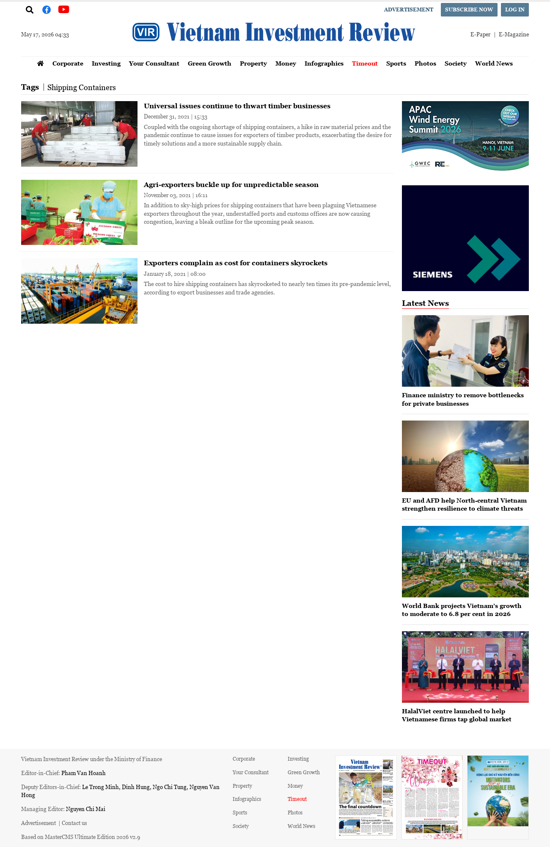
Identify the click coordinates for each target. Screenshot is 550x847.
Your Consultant (154, 63)
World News (494, 63)
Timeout (365, 63)
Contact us (74, 823)
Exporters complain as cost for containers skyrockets (235, 263)
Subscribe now (469, 9)
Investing (106, 63)
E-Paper (480, 34)
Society (456, 63)
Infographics (324, 63)
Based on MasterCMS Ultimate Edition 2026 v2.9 (80, 837)
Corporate (67, 63)
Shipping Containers (81, 87)
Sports (396, 63)
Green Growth (209, 63)
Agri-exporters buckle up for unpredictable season (231, 184)
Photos (425, 63)
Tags (30, 86)
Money (285, 63)
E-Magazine (514, 34)
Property (253, 63)
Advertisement (408, 9)
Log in (515, 9)
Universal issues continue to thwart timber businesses (237, 106)
